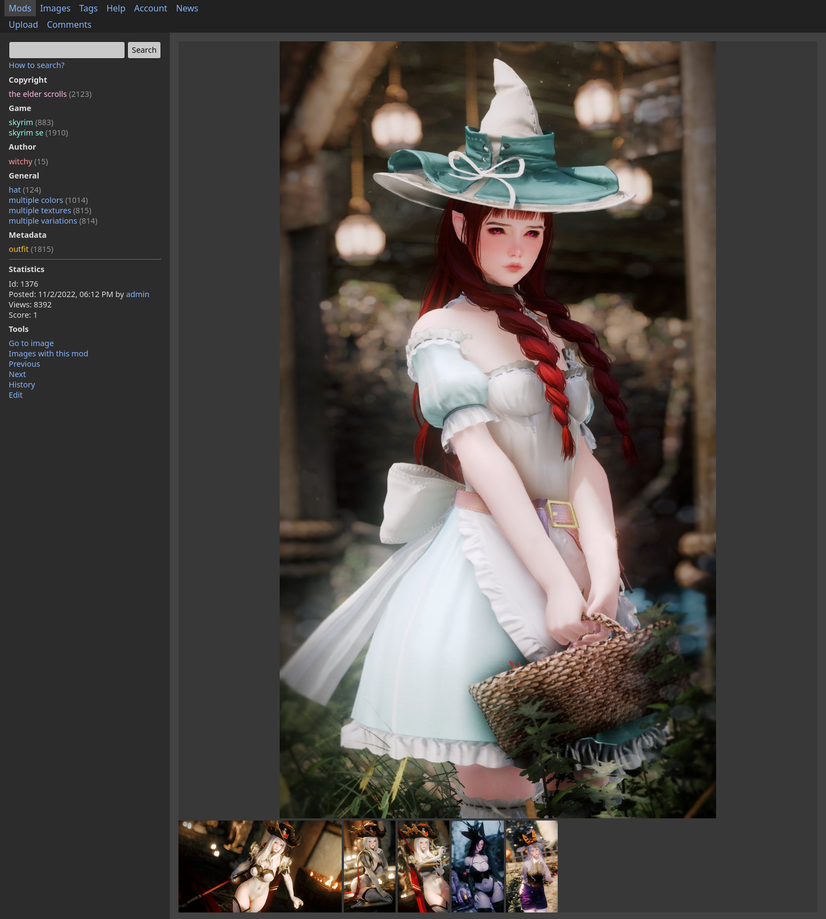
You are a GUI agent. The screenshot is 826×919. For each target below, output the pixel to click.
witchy (28, 161)
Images (55, 8)
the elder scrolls (50, 94)
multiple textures (50, 210)
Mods (20, 8)
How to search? (37, 65)
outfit (31, 249)
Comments (69, 24)
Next (17, 374)
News (187, 8)
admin (138, 294)
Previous (24, 364)
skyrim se (38, 132)
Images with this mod (48, 353)
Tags (88, 8)
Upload (23, 24)
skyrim (31, 122)
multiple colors (48, 200)
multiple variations (53, 220)
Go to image (31, 343)
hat (25, 189)
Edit (16, 395)
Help (116, 8)
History (22, 384)
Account (151, 8)
